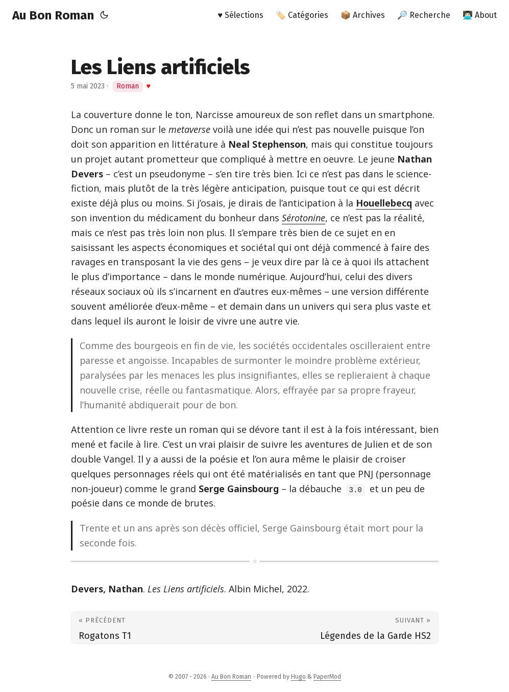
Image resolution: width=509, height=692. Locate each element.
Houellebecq (384, 203)
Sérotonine (303, 218)
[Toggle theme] (104, 15)
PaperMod (327, 676)
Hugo (298, 676)
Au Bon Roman (53, 15)
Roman (127, 86)
